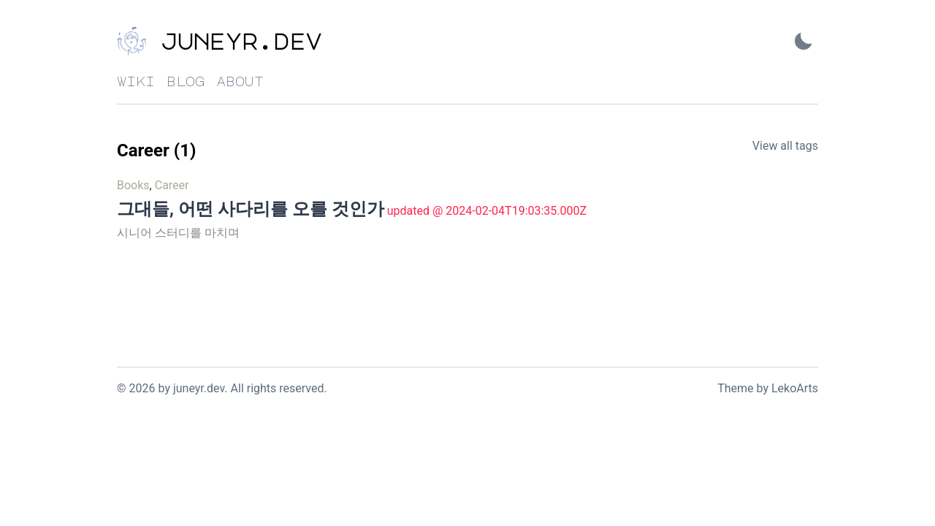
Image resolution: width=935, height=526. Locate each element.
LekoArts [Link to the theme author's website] (794, 388)
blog (186, 81)
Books (133, 185)
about (240, 81)
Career (172, 185)
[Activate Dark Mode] (803, 41)
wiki (136, 81)
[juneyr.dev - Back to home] (263, 41)
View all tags (785, 146)
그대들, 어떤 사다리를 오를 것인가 (250, 209)
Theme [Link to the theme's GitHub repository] (735, 388)
